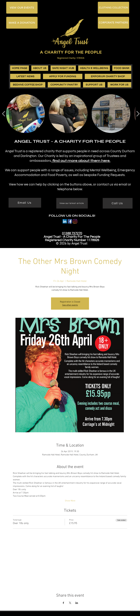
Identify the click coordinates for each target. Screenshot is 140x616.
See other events (70, 305)
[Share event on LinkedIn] (76, 603)
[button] (39, 68)
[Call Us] (118, 203)
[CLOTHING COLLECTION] (113, 8)
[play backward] (4, 113)
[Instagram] (75, 221)
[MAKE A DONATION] (22, 23)
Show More (70, 500)
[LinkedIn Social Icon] (65, 221)
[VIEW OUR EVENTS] (22, 8)
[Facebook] (70, 221)
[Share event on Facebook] (63, 603)
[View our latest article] (72, 203)
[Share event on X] (70, 603)
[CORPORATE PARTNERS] (113, 23)
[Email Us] (25, 203)
